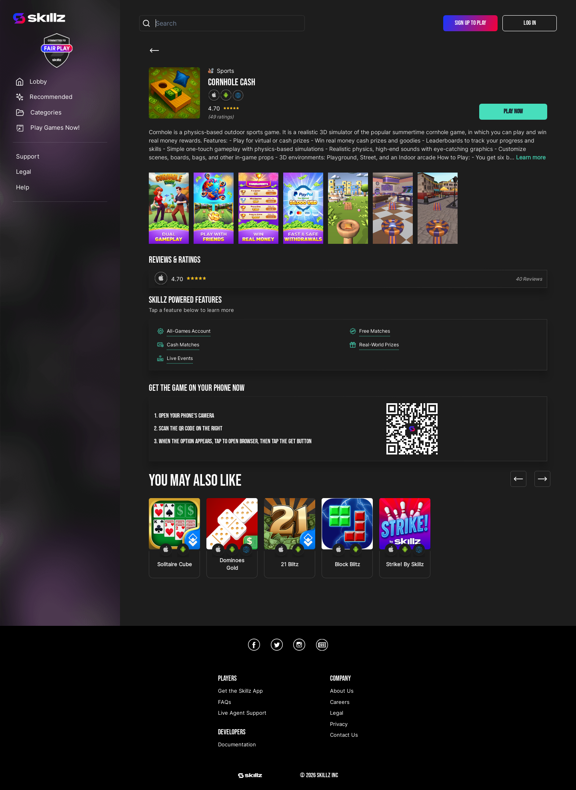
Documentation (237, 744)
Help (22, 187)
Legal (23, 171)
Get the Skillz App (240, 690)
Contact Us (344, 735)
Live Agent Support (242, 713)
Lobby (38, 81)
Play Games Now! (55, 127)
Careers (340, 702)
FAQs (224, 702)
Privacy (339, 724)
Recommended (51, 97)
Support (27, 156)
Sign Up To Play (470, 23)
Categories (46, 112)
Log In (530, 23)
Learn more (531, 157)
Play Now (513, 111)
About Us (342, 690)
